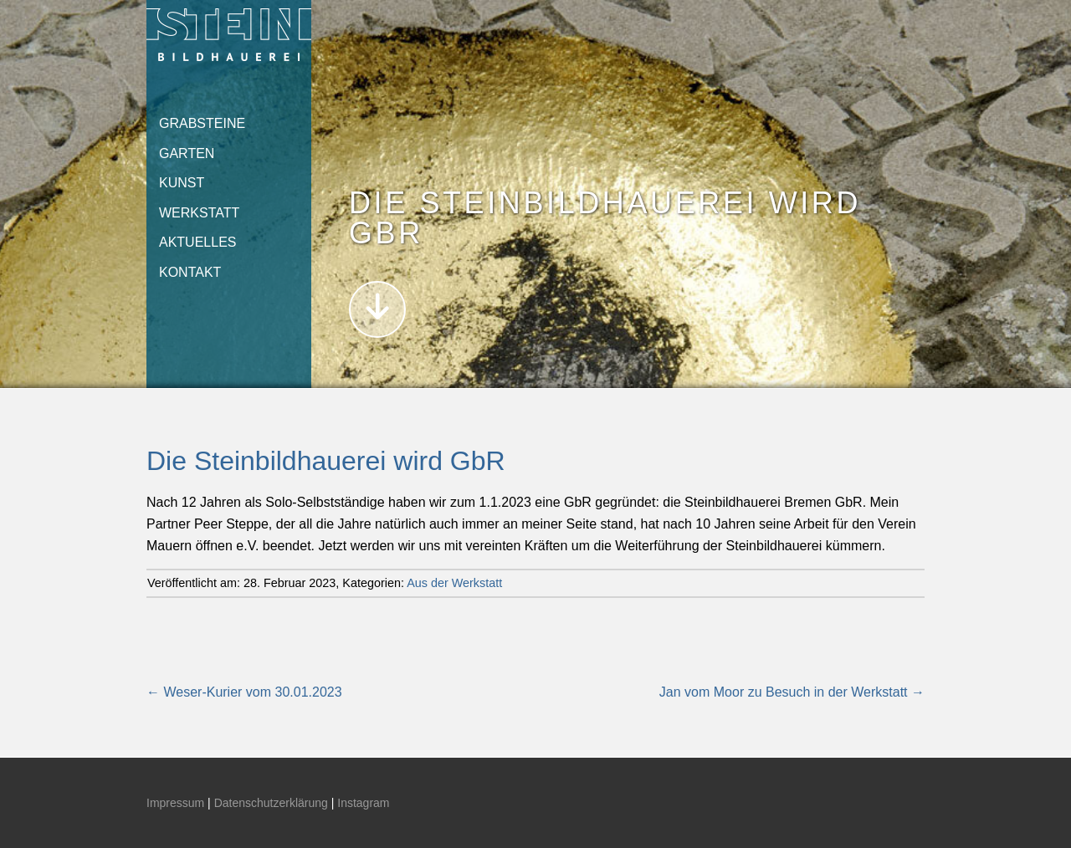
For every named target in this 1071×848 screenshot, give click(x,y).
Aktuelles (197, 242)
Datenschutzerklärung (271, 803)
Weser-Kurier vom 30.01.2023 (244, 692)
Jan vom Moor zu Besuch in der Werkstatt (792, 692)
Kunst (181, 183)
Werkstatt (199, 213)
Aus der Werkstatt (454, 583)
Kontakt (190, 272)
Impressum (175, 803)
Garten (186, 153)
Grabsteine (202, 123)
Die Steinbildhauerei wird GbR (325, 461)
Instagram (363, 803)
